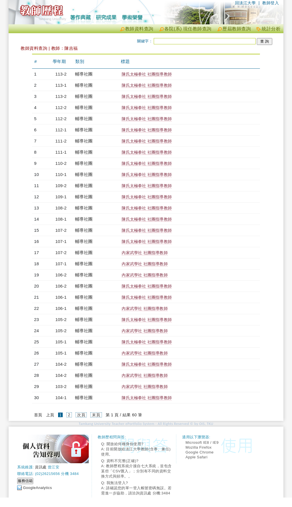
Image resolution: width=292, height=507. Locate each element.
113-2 (60, 74)
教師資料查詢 (139, 28)
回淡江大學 (245, 3)
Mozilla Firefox (199, 447)
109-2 (60, 185)
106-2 (60, 274)
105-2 (60, 319)
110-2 (60, 163)
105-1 (60, 341)
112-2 (60, 107)
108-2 (60, 207)
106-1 (60, 297)
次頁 (81, 415)
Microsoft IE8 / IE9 (202, 442)
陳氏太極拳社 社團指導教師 (147, 74)
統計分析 (271, 28)
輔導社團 (83, 74)
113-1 (60, 85)
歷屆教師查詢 (236, 28)
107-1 (60, 241)
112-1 (60, 129)
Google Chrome (200, 452)
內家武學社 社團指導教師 (144, 252)
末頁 (96, 415)
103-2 (60, 386)
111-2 (60, 140)
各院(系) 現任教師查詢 (188, 28)
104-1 (60, 397)
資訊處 (41, 467)
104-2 (60, 364)
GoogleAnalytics (37, 488)
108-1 (60, 219)
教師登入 (270, 3)
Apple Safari (197, 457)
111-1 (60, 152)
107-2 (60, 230)
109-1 (60, 196)
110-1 (60, 174)
